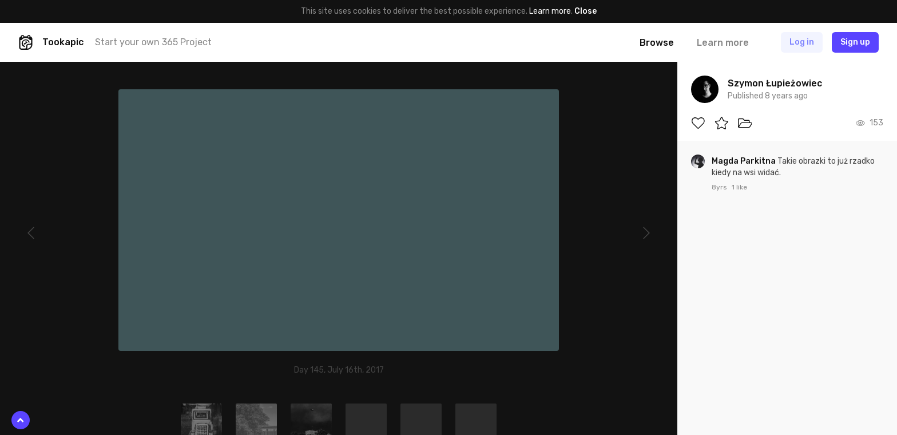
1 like (739, 187)
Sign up (855, 42)
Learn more (550, 11)
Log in (801, 42)
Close (585, 11)
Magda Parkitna (744, 161)
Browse (657, 42)
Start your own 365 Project (153, 42)
